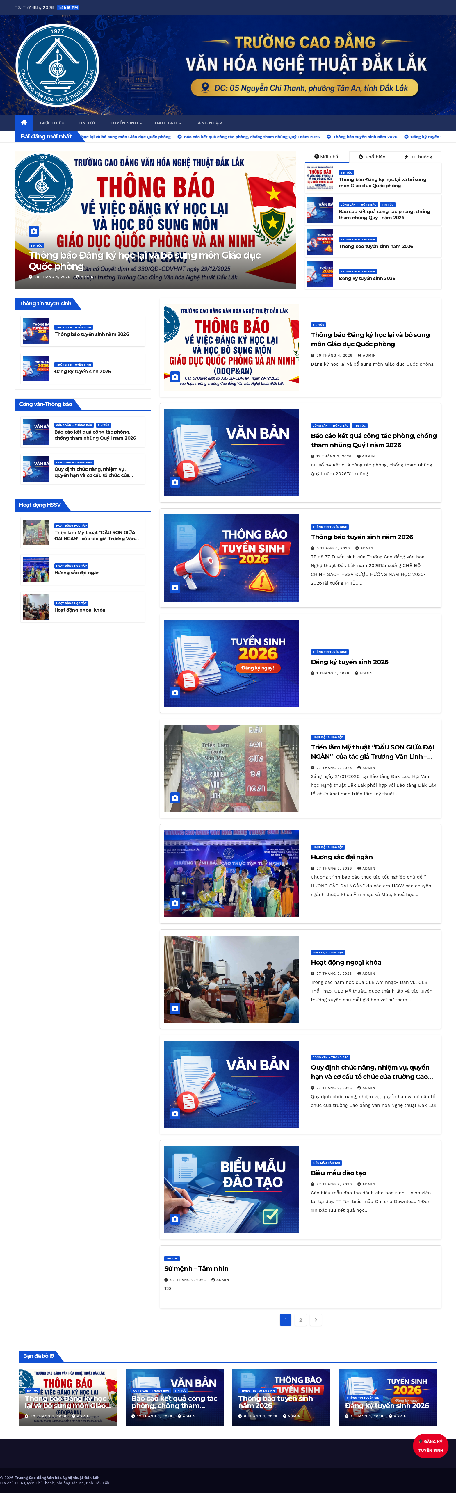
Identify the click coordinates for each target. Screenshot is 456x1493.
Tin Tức (36, 245)
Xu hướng (418, 157)
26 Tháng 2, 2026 (188, 1280)
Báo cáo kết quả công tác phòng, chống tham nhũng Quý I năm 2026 (384, 214)
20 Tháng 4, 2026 (53, 277)
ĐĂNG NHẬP (208, 123)
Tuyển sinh (124, 123)
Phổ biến (372, 157)
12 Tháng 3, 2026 (335, 456)
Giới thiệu (52, 123)
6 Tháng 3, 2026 (334, 548)
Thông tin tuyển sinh (358, 239)
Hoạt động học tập (71, 525)
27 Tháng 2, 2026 (335, 768)
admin (85, 277)
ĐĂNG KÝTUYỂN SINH (430, 1446)
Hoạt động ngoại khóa (79, 610)
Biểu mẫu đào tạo (326, 1162)
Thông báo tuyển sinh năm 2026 (376, 246)
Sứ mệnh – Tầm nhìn (196, 1269)
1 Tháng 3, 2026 (334, 673)
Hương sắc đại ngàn (77, 573)
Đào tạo (167, 123)
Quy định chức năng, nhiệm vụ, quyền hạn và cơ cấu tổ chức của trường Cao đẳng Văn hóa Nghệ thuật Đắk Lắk (97, 478)
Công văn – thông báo (359, 204)
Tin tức (87, 123)
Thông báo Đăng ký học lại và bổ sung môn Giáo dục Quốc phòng (145, 261)
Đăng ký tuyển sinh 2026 (367, 278)
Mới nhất (327, 156)
